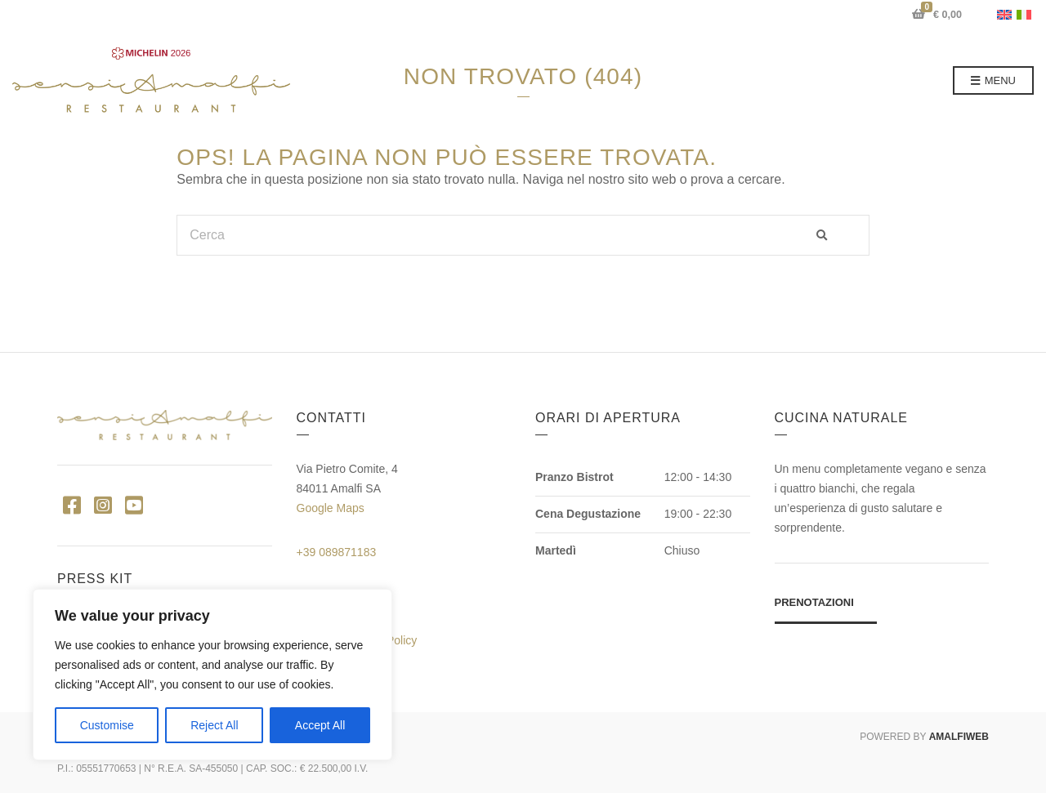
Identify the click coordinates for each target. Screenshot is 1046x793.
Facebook (71, 504)
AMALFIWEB (959, 736)
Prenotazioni (814, 602)
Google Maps (330, 508)
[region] (212, 674)
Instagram (102, 504)
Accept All (320, 725)
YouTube (133, 504)
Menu (993, 81)
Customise (107, 725)
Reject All (214, 725)
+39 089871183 (337, 552)
